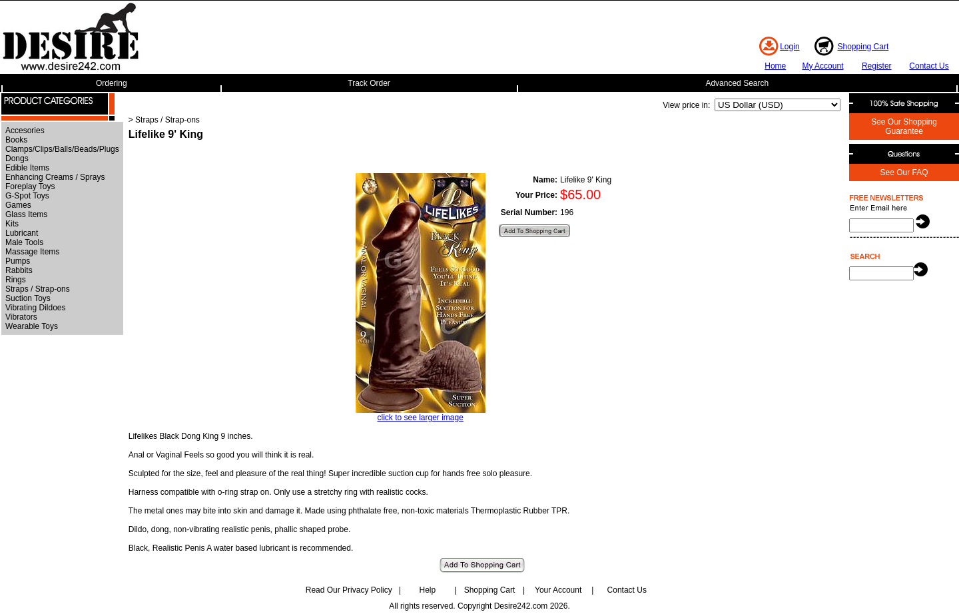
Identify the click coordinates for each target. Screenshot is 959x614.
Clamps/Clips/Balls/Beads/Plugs (62, 149)
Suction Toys (28, 298)
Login (789, 46)
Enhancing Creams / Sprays (55, 177)
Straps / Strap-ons (37, 289)
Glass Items (26, 214)
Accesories (25, 130)
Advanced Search (737, 83)
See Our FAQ (904, 172)
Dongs (17, 158)
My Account (822, 66)
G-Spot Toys (27, 195)
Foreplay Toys (30, 186)
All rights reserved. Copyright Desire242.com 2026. (479, 606)
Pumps (17, 261)
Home (775, 66)
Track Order (369, 83)
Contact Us (928, 66)
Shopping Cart (863, 46)
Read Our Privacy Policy (349, 590)
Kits (12, 223)
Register (877, 66)
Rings (15, 279)
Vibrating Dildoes (35, 307)
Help (428, 590)
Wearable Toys (31, 326)
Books (16, 140)
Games (18, 205)
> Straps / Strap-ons (164, 120)
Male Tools (24, 242)
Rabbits (19, 270)
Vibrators (21, 317)
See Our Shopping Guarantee (904, 126)
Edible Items (27, 167)
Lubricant (21, 233)
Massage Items (32, 251)
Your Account (558, 590)
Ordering (111, 83)
